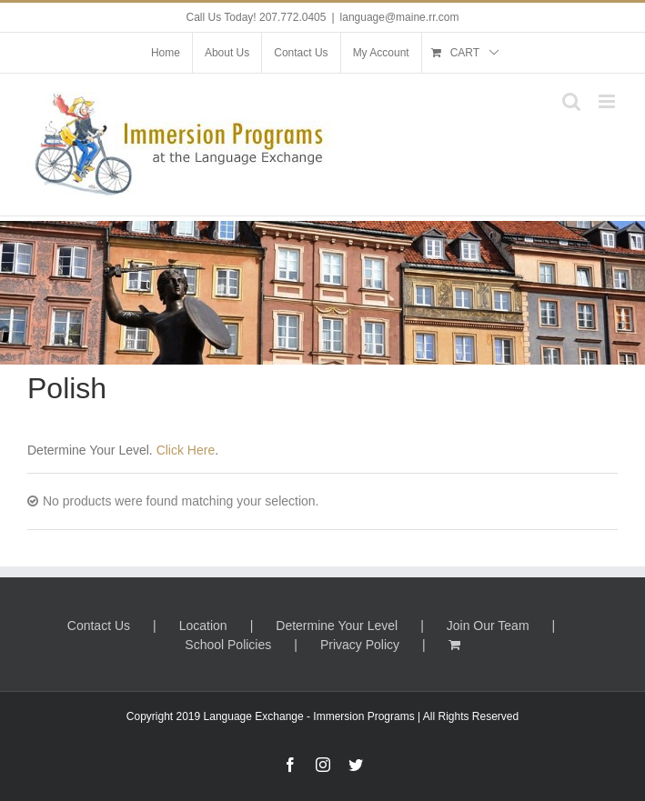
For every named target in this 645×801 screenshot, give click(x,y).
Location (203, 625)
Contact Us (98, 625)
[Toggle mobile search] (571, 101)
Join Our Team (488, 625)
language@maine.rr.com (399, 17)
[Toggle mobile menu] (608, 101)
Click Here (186, 450)
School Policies (228, 644)
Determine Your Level (337, 625)
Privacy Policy (359, 644)
